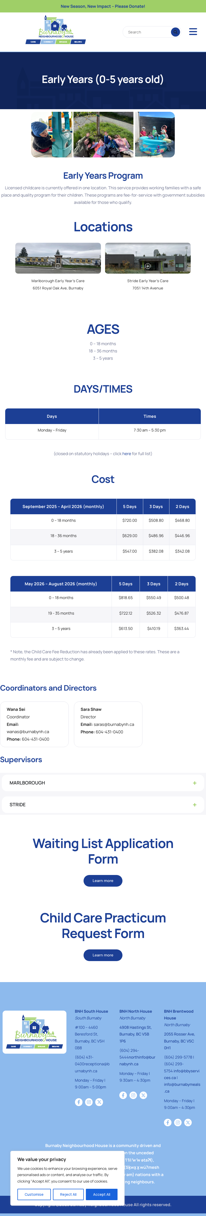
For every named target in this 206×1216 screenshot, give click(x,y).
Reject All (68, 1194)
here (126, 453)
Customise (34, 1194)
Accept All (101, 1194)
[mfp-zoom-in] (58, 266)
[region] (67, 1178)
